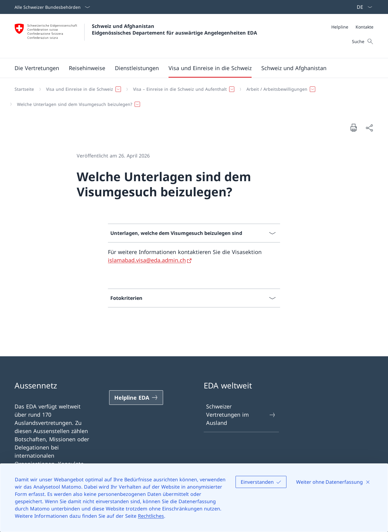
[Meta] (352, 27)
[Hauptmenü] (189, 68)
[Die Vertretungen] (37, 68)
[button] (87, 68)
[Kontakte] (364, 27)
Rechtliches (151, 516)
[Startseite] (24, 89)
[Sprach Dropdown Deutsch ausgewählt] (362, 7)
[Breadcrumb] (191, 97)
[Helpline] (340, 27)
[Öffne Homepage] (136, 36)
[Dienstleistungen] (137, 68)
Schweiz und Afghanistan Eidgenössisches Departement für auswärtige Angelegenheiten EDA (174, 29)
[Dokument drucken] (353, 127)
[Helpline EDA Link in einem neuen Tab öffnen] (136, 397)
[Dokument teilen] (369, 127)
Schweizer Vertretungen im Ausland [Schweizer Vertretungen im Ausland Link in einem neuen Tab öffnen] (241, 414)
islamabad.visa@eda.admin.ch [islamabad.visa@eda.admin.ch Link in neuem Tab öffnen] (147, 260)
